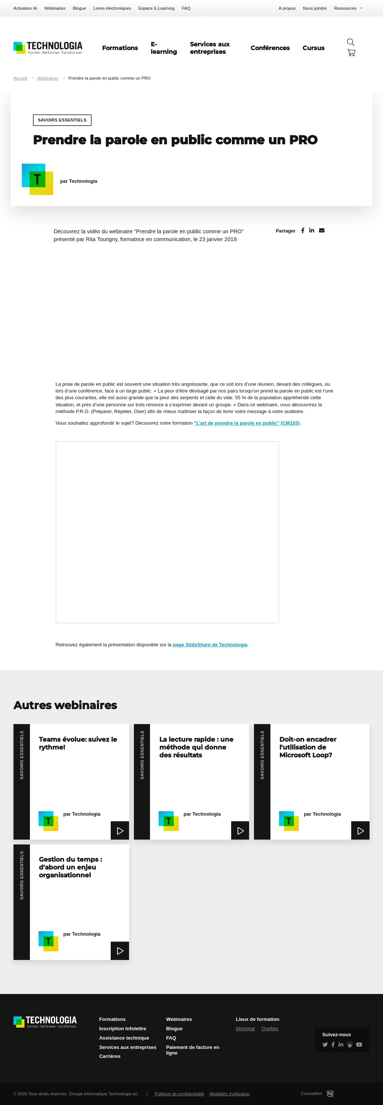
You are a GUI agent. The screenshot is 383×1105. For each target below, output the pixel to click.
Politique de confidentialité (179, 1094)
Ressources (345, 8)
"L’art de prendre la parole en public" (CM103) (247, 423)
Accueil (20, 78)
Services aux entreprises (210, 47)
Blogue (79, 8)
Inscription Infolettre (122, 1028)
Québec (270, 1028)
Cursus (314, 48)
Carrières (109, 1056)
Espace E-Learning (156, 8)
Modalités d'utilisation (229, 1094)
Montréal (245, 1028)
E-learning (164, 47)
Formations (120, 48)
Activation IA (25, 8)
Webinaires (55, 8)
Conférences (270, 48)
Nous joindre (315, 8)
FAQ (186, 8)
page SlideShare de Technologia (210, 644)
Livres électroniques (112, 8)
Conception (326, 1093)
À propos (287, 8)
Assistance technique (124, 1038)
